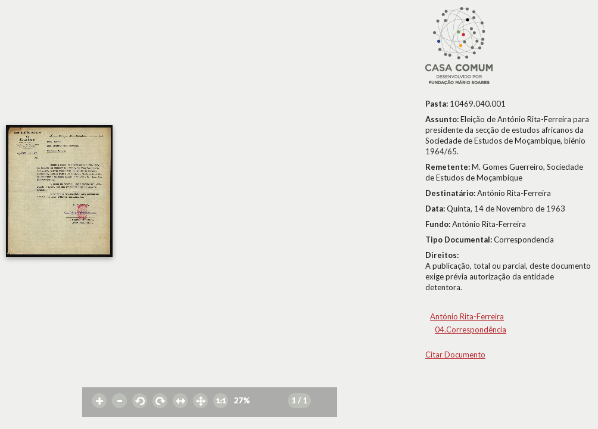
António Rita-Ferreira (467, 316)
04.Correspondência (470, 329)
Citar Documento (455, 354)
